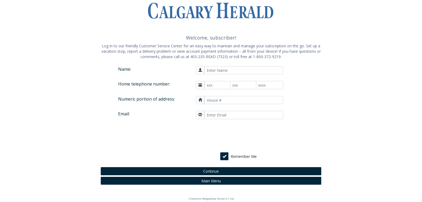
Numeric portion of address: (146, 99)
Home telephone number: (144, 84)
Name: (124, 69)
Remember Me (244, 156)
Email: (124, 114)
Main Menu (211, 180)
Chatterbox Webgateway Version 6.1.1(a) (211, 198)
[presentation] (245, 136)
